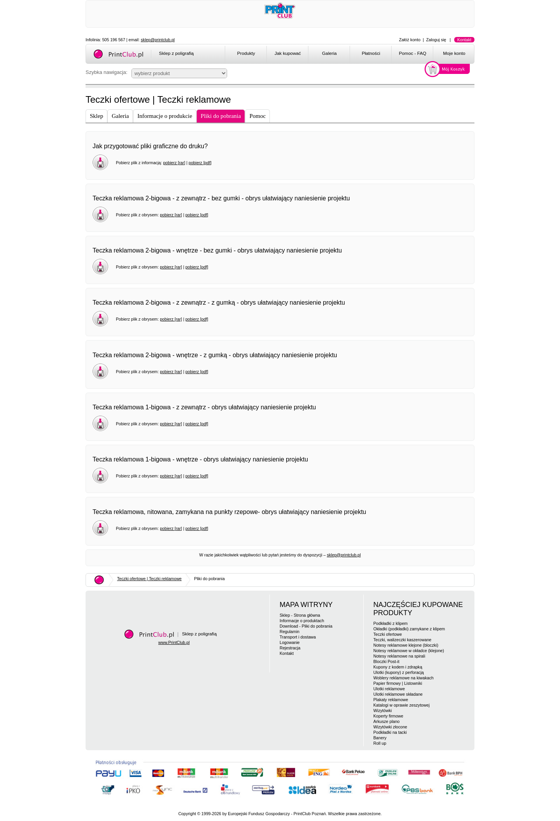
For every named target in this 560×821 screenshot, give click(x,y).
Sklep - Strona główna (300, 615)
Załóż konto (409, 39)
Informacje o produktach (302, 620)
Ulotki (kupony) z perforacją (398, 672)
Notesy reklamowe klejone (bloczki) (405, 645)
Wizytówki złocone (390, 727)
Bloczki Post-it (386, 661)
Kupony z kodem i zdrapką (397, 667)
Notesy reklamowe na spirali (399, 656)
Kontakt (464, 39)
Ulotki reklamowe (389, 688)
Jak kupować (288, 53)
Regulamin (289, 631)
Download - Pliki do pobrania (306, 626)
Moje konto (454, 53)
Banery (380, 737)
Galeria (329, 53)
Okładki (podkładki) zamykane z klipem (409, 628)
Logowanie (290, 642)
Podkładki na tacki (390, 732)
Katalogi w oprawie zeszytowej (401, 705)
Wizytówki (382, 710)
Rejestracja (290, 648)
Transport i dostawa (298, 637)
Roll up (379, 743)
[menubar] (351, 54)
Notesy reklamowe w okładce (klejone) (408, 650)
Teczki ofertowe (387, 634)
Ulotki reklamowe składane (398, 694)
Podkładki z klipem (390, 623)
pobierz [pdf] (200, 162)
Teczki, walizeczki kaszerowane (402, 639)
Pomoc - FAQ (412, 53)
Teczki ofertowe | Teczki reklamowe (149, 578)
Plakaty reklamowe (390, 699)
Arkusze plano (386, 721)
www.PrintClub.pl (174, 642)
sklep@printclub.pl (158, 39)
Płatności (371, 53)
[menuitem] (245, 54)
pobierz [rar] (174, 162)
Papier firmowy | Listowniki (397, 683)
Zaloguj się (436, 39)
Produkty (246, 53)
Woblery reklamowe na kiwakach (403, 677)
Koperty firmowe (388, 716)
